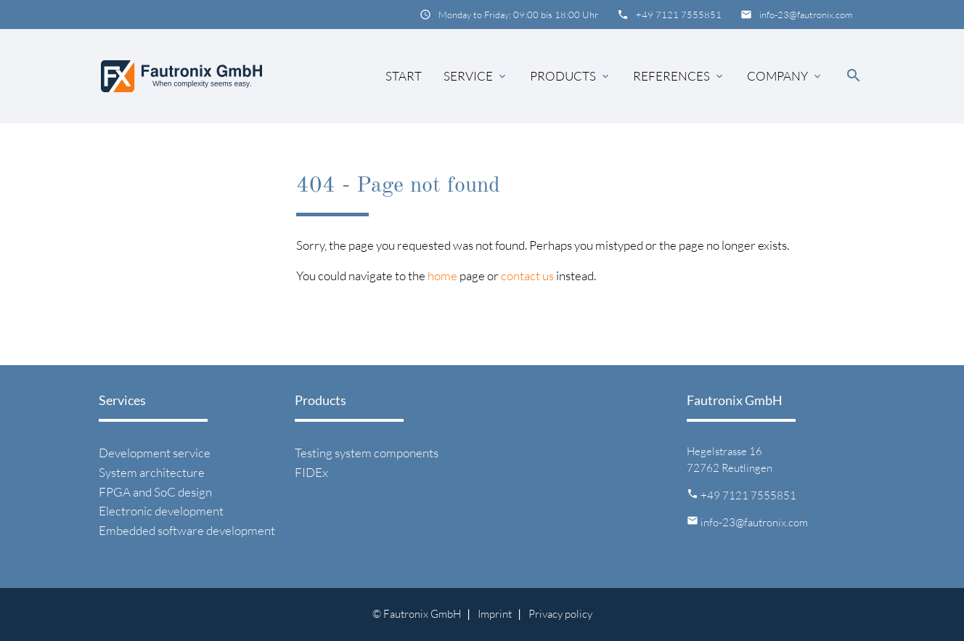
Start (403, 75)
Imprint (495, 614)
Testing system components (366, 452)
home (442, 275)
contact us (527, 275)
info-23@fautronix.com (805, 14)
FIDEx (311, 472)
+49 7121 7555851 (679, 14)
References (679, 76)
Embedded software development (187, 530)
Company (785, 76)
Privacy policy (560, 614)
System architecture (152, 472)
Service (476, 76)
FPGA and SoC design (155, 491)
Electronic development (161, 510)
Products (570, 76)
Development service (155, 452)
